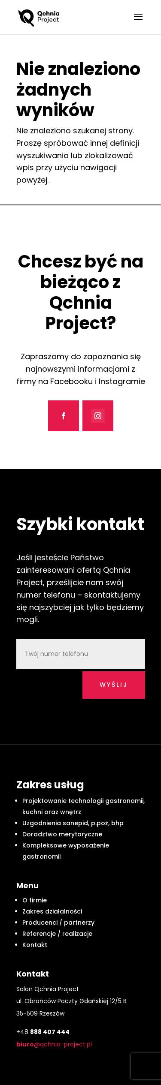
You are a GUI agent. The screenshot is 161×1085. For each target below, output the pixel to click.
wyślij (114, 684)
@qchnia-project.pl (54, 1044)
